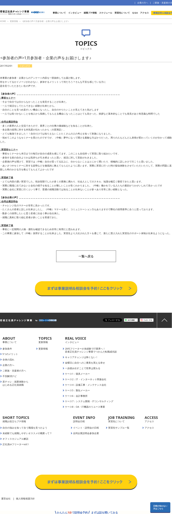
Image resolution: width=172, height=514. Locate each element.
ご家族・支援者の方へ (14, 370)
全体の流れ (8, 359)
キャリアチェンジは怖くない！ (81, 357)
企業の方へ (142, 2)
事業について (59, 12)
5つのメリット (10, 354)
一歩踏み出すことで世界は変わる (82, 368)
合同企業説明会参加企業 (86, 433)
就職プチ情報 (90, 12)
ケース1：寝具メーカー (77, 373)
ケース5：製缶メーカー (77, 390)
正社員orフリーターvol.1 (16, 444)
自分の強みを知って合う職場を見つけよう (25, 427)
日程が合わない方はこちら (160, 507)
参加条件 (7, 348)
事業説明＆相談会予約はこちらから (86, 278)
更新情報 (43, 348)
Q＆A (135, 12)
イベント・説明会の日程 (86, 427)
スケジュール (105, 12)
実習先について (122, 12)
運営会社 (6, 498)
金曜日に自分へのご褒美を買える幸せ (85, 362)
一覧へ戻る (86, 256)
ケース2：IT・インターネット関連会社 (85, 379)
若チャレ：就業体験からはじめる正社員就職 (15, 383)
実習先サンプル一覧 (118, 427)
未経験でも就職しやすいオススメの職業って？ (27, 433)
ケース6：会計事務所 (76, 395)
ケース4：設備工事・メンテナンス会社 (85, 384)
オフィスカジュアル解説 (15, 438)
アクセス (144, 12)
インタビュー (74, 12)
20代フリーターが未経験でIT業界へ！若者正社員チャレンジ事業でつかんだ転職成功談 (91, 350)
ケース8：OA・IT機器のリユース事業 (85, 406)
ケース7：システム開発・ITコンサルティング (89, 401)
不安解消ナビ (10, 376)
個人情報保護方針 (25, 498)
